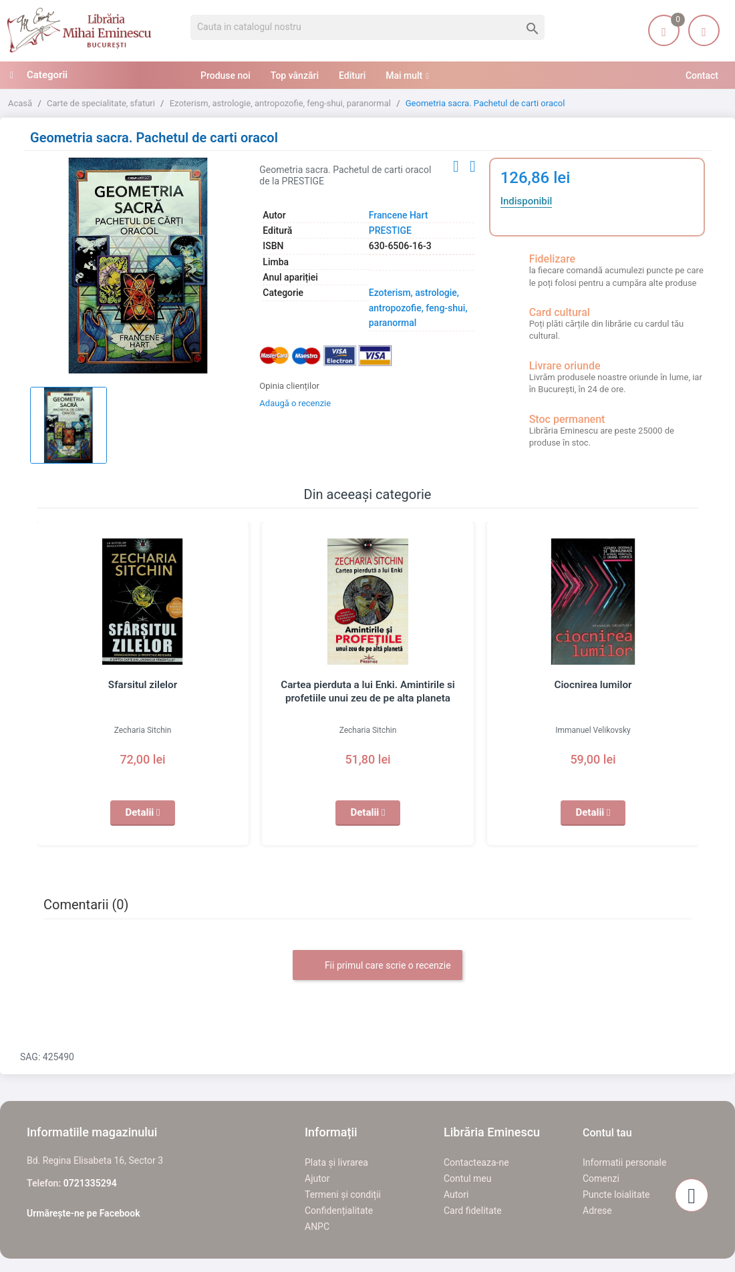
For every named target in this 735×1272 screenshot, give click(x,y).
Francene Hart (398, 215)
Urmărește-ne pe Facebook (83, 1213)
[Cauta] (367, 27)
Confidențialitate (339, 1210)
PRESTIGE (390, 230)
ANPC (317, 1226)
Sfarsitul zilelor (143, 685)
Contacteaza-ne (476, 1162)
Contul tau (607, 1132)
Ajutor (317, 1178)
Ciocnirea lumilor (593, 685)
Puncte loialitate (616, 1194)
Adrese (597, 1210)
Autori (456, 1194)
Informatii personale (624, 1162)
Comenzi (601, 1178)
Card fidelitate (473, 1210)
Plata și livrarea (336, 1162)
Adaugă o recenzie (295, 403)
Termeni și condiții (343, 1194)
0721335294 (90, 1183)
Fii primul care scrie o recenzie (377, 966)
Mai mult (404, 75)
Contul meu (467, 1178)
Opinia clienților (289, 386)
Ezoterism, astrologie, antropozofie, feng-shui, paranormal (418, 307)
